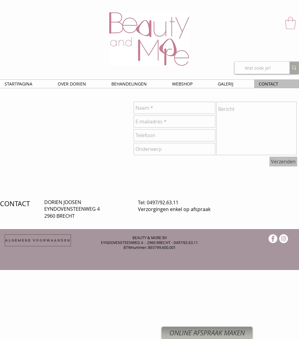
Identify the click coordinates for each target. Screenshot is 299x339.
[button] (290, 23)
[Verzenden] (283, 161)
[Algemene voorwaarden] (38, 240)
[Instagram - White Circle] (283, 238)
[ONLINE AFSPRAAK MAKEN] (207, 333)
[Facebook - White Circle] (272, 238)
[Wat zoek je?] (257, 68)
